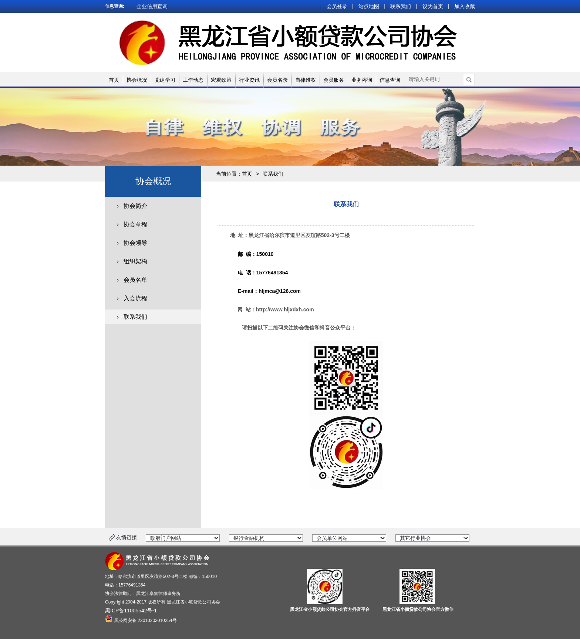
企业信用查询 (152, 6)
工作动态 (193, 80)
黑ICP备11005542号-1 (131, 610)
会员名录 (277, 80)
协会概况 (137, 80)
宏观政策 (221, 80)
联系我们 (400, 6)
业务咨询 (361, 80)
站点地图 (368, 6)
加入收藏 (464, 6)
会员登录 (337, 6)
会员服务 (333, 80)
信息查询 (390, 80)
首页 (114, 80)
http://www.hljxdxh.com (285, 309)
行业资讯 (249, 80)
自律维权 (305, 80)
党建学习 (165, 80)
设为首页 (432, 6)
